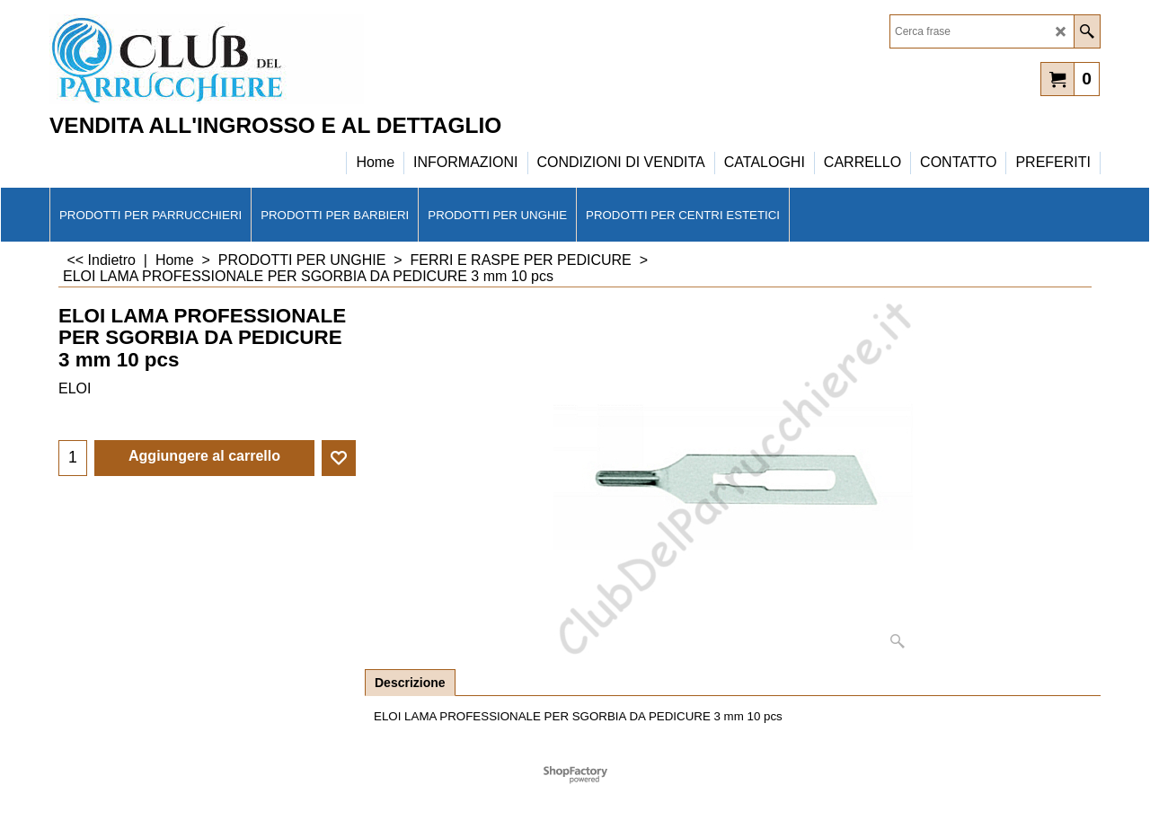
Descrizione (410, 682)
